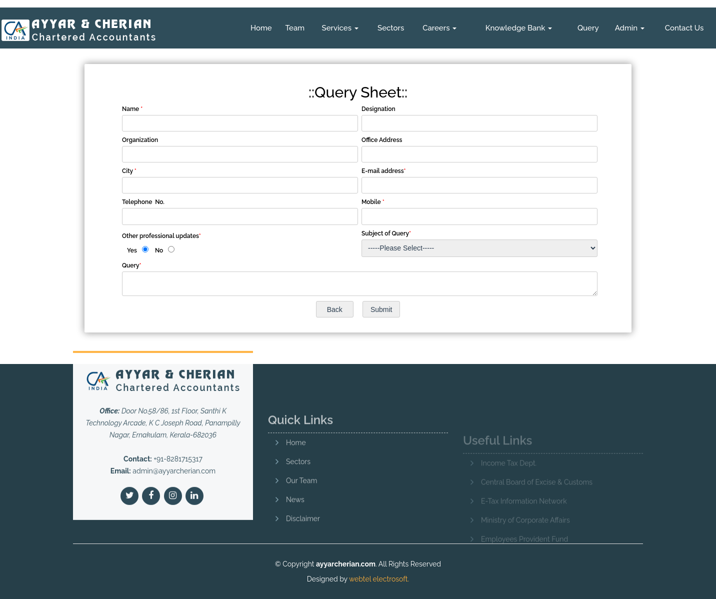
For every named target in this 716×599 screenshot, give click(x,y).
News (295, 523)
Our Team (301, 504)
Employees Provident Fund (524, 553)
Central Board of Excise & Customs (536, 496)
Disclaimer (303, 542)
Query (588, 28)
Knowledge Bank (519, 28)
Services (340, 28)
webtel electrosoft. (379, 579)
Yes (132, 250)
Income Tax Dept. (508, 477)
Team (294, 28)
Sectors (391, 28)
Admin (629, 28)
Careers (439, 28)
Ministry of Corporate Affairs (525, 534)
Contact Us (684, 28)
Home (261, 28)
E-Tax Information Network (524, 515)
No (159, 250)
